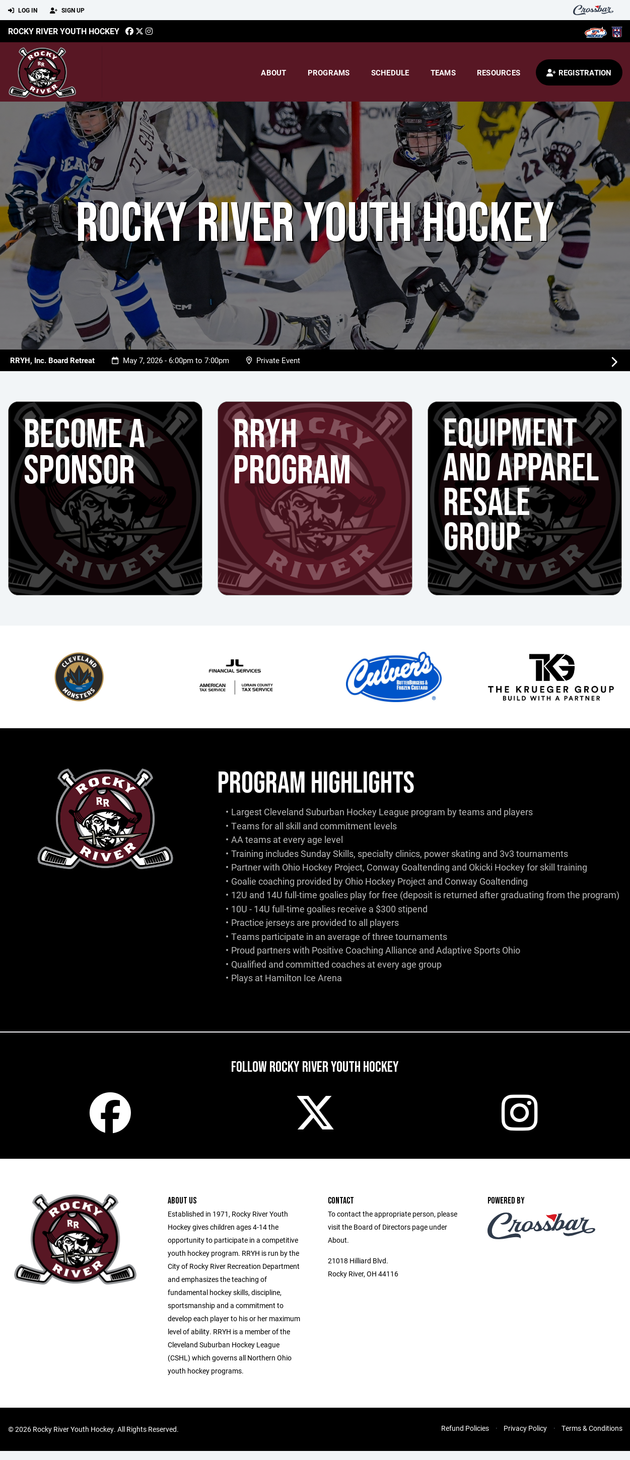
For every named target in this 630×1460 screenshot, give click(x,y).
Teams (443, 72)
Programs (329, 72)
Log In (22, 10)
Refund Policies (465, 1437)
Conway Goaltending (408, 867)
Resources (498, 72)
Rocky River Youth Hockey (63, 31)
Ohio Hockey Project (322, 867)
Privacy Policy (525, 1437)
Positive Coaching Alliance (364, 950)
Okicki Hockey (497, 867)
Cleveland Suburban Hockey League (336, 812)
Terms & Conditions (592, 1437)
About (273, 72)
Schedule (390, 72)
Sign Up (67, 10)
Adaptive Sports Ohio (478, 950)
